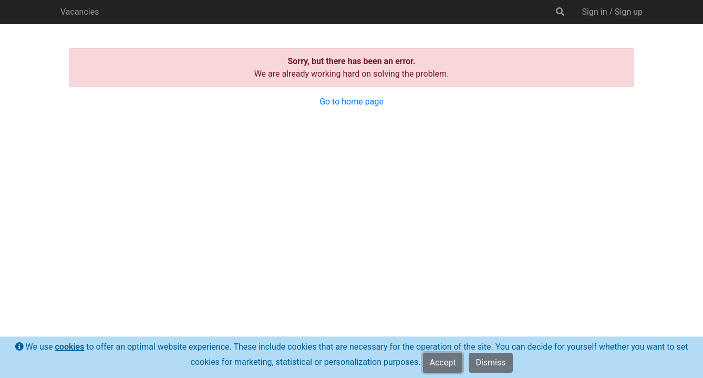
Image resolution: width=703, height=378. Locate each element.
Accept (443, 363)
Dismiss (490, 363)
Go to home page (351, 102)
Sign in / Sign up (612, 12)
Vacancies (79, 12)
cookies (69, 347)
